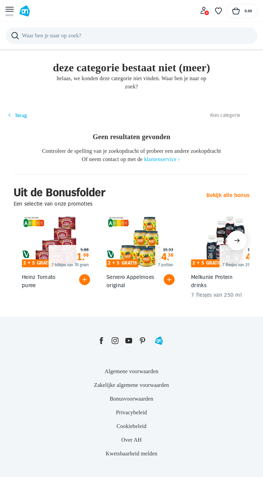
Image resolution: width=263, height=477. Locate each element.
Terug (17, 115)
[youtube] (129, 340)
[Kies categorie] (230, 115)
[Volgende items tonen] (237, 240)
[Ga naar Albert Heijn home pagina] (24, 10)
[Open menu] (9, 11)
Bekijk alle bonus (227, 195)
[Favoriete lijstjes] (218, 11)
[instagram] (115, 340)
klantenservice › (162, 159)
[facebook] (101, 340)
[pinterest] (142, 340)
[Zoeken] (131, 35)
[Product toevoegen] (84, 279)
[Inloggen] (205, 11)
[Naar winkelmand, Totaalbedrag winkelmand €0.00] (242, 11)
